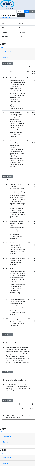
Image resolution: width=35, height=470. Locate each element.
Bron (2, 47)
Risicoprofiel (7, 51)
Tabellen (5, 57)
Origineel (9, 63)
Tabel (4, 63)
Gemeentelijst (5, 18)
